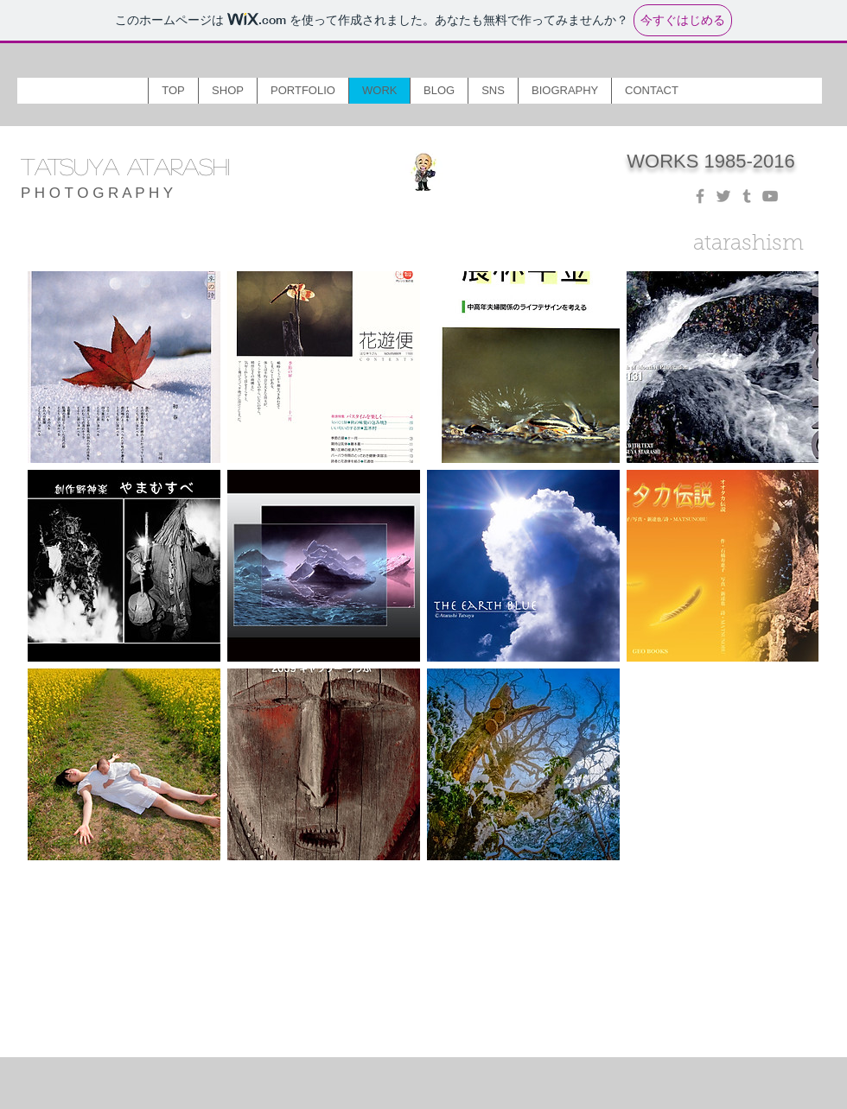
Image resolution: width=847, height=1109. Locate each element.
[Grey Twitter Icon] (723, 196)
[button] (227, 91)
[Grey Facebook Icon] (700, 196)
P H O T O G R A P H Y (97, 193)
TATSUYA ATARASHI (125, 166)
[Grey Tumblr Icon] (746, 196)
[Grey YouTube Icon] (770, 196)
